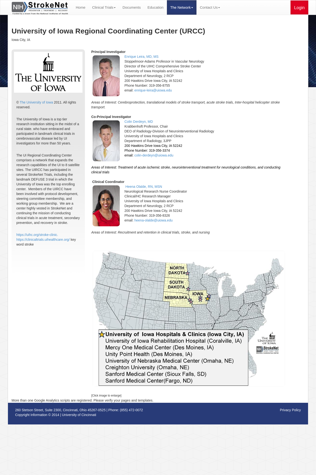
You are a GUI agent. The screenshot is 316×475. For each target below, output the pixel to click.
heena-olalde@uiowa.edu (153, 220)
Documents (131, 7)
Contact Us (210, 7)
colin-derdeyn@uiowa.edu (153, 155)
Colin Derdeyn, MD (139, 122)
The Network (181, 7)
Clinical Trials (104, 7)
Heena (130, 187)
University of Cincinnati (79, 415)
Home (80, 7)
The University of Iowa (36, 102)
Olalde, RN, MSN (149, 187)
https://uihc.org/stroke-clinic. (37, 235)
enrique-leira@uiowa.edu (153, 90)
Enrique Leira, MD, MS (142, 57)
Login (299, 7)
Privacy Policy (290, 410)
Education (155, 7)
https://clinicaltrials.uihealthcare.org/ (43, 239)
